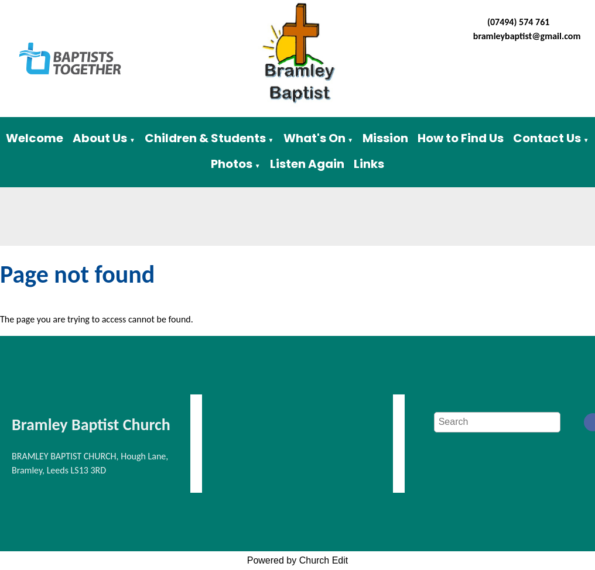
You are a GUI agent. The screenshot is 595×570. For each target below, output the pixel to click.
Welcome (34, 138)
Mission (385, 138)
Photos (231, 164)
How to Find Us (461, 138)
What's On (314, 138)
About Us (100, 138)
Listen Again (307, 164)
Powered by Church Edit (297, 560)
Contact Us (547, 138)
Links (369, 164)
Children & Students (205, 138)
